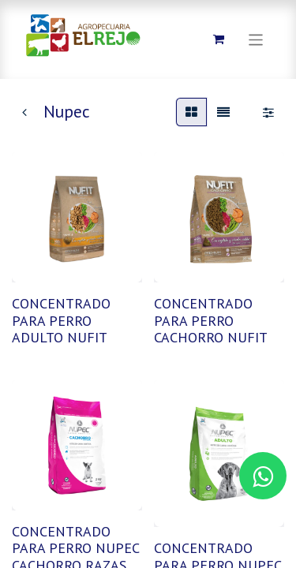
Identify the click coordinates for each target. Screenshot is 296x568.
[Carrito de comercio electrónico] (219, 39)
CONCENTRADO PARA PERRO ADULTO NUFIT (61, 320)
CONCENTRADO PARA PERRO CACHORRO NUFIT (211, 320)
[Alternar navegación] (256, 39)
